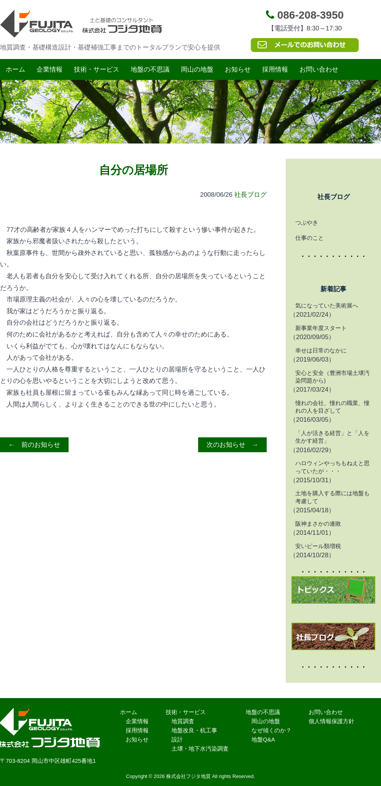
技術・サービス (96, 69)
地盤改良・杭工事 (194, 730)
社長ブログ (250, 194)
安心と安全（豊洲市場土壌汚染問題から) (332, 377)
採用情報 (275, 69)
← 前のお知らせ (34, 444)
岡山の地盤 (197, 69)
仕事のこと (309, 237)
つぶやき (306, 222)
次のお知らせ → (232, 444)
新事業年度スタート (321, 328)
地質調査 (182, 721)
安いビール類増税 (318, 546)
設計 (177, 739)
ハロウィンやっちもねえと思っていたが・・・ (332, 467)
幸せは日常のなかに (321, 350)
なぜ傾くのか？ (271, 730)
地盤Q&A (263, 739)
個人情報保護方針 (331, 721)
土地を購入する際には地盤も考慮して (332, 497)
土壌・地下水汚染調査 (200, 748)
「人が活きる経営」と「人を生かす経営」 (332, 437)
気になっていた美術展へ (326, 305)
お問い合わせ (318, 69)
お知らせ (238, 69)
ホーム (15, 69)
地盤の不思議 (150, 69)
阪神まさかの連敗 (318, 523)
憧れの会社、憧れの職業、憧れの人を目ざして (332, 407)
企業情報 (49, 69)
